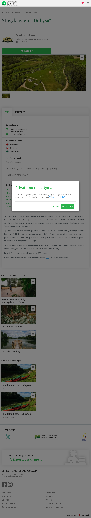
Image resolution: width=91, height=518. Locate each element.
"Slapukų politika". (57, 197)
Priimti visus (67, 206)
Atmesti (56, 206)
